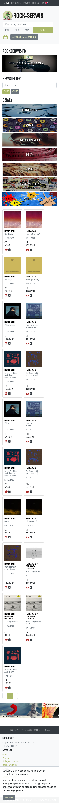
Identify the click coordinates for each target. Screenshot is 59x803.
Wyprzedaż (29, 199)
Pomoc (26, 2)
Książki (29, 169)
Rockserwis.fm (9, 765)
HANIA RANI (9, 231)
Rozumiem (9, 797)
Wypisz (15, 91)
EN (45, 2)
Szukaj (43, 30)
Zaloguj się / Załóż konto (24, 36)
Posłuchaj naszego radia (29, 63)
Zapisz (6, 91)
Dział (7, 30)
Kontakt (36, 2)
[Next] (15, 696)
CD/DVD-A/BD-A (29, 110)
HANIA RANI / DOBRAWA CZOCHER (32, 566)
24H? (27, 30)
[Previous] (5, 696)
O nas (6, 2)
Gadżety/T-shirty (29, 184)
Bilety (29, 154)
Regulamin (16, 2)
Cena (17, 30)
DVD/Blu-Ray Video (29, 140)
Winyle (29, 125)
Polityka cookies (10, 761)
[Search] (28, 24)
